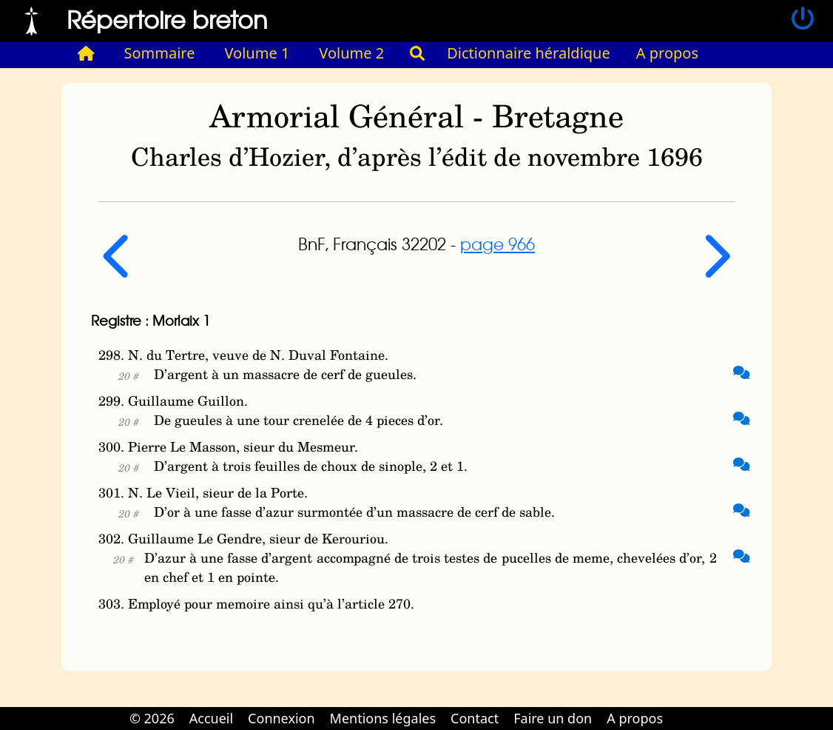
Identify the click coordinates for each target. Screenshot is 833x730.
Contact (475, 718)
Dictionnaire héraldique (528, 53)
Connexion (281, 718)
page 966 (497, 243)
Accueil (211, 718)
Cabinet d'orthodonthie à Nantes (680, 708)
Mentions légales (383, 718)
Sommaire (159, 53)
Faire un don (552, 718)
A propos (667, 53)
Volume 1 (257, 53)
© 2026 (152, 718)
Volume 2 (351, 53)
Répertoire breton (167, 18)
